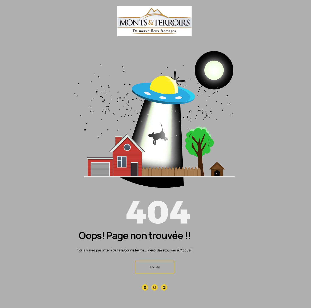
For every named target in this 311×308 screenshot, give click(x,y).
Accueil (155, 267)
